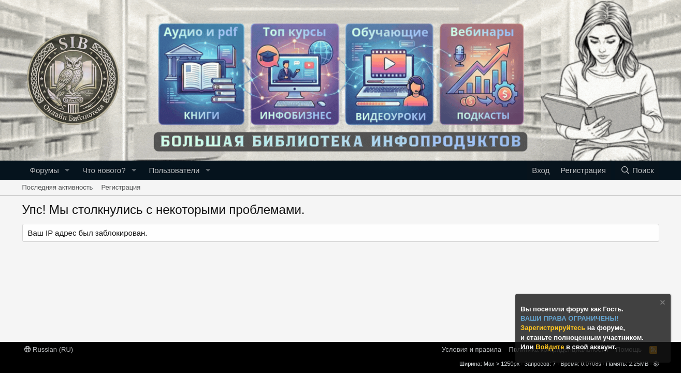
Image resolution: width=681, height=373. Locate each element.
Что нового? (104, 170)
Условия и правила (471, 349)
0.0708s (591, 364)
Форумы (44, 170)
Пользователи (174, 170)
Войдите (550, 347)
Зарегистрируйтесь (553, 328)
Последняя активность (57, 187)
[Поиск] (637, 170)
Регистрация (120, 187)
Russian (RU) (49, 349)
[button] (67, 170)
